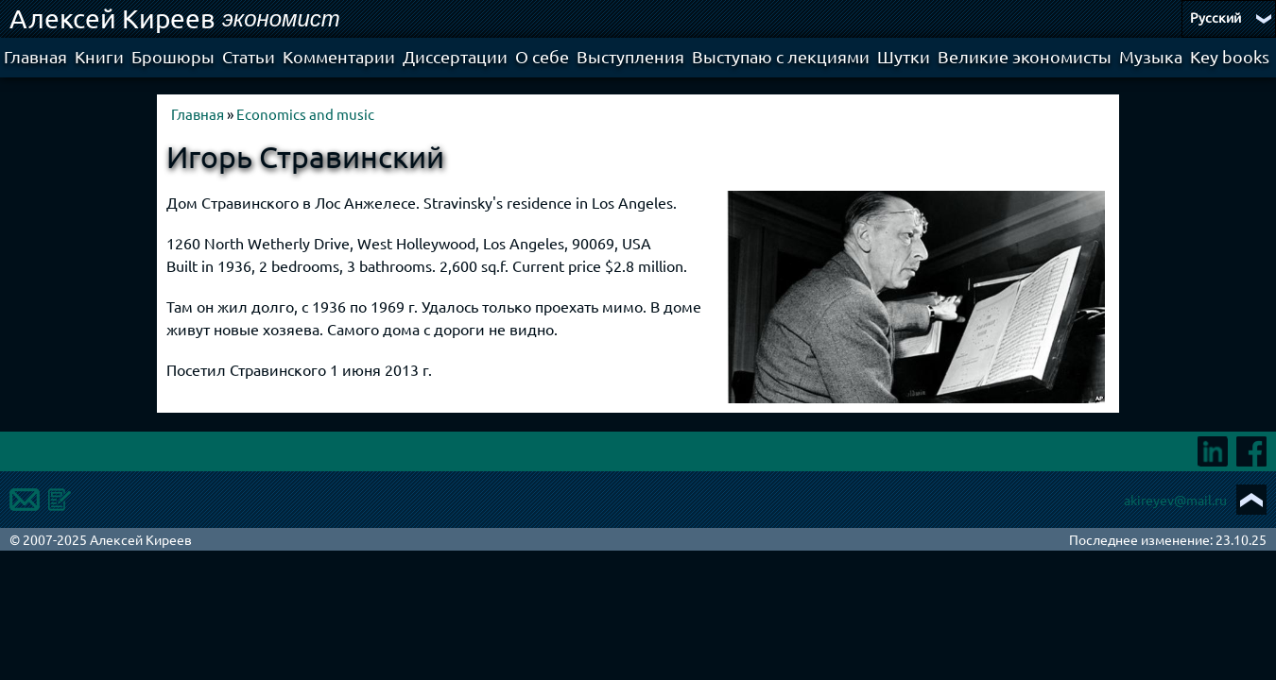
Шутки (903, 56)
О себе (542, 56)
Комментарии (339, 56)
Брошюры (173, 56)
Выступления (630, 56)
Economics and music (305, 114)
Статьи (248, 56)
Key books (1229, 56)
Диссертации (455, 56)
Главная (35, 56)
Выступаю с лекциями (781, 56)
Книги (99, 56)
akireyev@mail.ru (1175, 499)
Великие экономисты (1025, 56)
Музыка (1150, 56)
